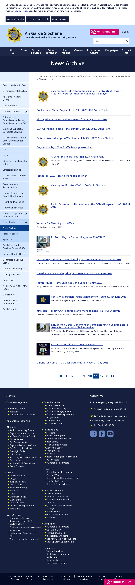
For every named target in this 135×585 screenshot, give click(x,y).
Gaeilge (125, 31)
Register (13, 411)
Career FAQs (52, 475)
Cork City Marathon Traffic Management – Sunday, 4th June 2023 (88, 296)
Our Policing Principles (20, 448)
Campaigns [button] (111, 50)
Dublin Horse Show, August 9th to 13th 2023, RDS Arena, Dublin (73, 110)
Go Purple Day (53, 529)
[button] (26, 111)
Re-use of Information (103, 577)
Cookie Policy (21, 10)
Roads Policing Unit (56, 435)
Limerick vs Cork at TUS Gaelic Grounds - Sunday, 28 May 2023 (72, 362)
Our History (15, 460)
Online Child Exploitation (21, 505)
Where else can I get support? (24, 539)
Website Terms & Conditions (84, 577)
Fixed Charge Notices (56, 444)
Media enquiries (54, 557)
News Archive (46, 79)
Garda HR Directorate (57, 514)
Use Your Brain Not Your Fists (61, 538)
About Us (50, 76)
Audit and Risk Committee (22, 463)
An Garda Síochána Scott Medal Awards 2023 (77, 344)
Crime (10, 472)
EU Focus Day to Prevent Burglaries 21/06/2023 (78, 237)
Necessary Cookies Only (38, 19)
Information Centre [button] (94, 51)
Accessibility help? (107, 32)
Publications (15, 454)
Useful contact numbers (58, 554)
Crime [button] (23, 50)
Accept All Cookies (15, 19)
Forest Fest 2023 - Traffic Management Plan (62, 175)
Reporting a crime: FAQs (21, 521)
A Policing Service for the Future (25, 457)
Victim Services (14, 515)
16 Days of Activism (55, 532)
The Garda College (55, 481)
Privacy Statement (118, 577)
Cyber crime (15, 499)
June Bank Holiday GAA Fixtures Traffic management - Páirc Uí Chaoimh (78, 310)
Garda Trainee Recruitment (59, 472)
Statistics (50, 432)
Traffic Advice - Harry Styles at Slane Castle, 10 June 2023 (70, 282)
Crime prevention (55, 405)
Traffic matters (16, 502)
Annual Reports (54, 511)
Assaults (13, 490)
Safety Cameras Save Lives (59, 438)
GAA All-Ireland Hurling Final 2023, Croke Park (77, 156)
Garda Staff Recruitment (58, 484)
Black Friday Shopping (57, 535)
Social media (52, 560)
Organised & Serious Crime (22, 445)
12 (101, 376)
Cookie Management (17, 402)
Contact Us (49, 548)
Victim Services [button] (36, 51)
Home (39, 76)
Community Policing (56, 408)
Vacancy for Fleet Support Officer (56, 223)
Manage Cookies (59, 19)
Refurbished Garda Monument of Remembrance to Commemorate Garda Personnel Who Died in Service (89, 326)
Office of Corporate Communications (96, 76)
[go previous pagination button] (66, 376)
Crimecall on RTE (54, 420)
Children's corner (54, 423)
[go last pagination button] (113, 376)
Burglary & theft (17, 481)
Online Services (17, 439)
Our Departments (66, 76)
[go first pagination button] (61, 376)
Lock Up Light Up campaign (60, 541)
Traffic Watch (53, 450)
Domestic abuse (17, 475)
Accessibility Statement (66, 577)
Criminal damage (17, 496)
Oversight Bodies (17, 451)
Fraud (12, 493)
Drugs (12, 478)
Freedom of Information (58, 496)
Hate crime (14, 508)
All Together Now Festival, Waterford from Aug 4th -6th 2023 (72, 119)
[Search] (108, 41)
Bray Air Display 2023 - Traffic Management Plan (65, 147)
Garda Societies (17, 466)
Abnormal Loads (54, 447)
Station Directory (54, 551)
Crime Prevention (52, 402)
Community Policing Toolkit (23, 414)
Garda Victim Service (19, 518)
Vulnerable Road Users (57, 462)
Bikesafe (50, 453)
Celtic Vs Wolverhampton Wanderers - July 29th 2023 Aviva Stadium (75, 138)
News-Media (124, 76)
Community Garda (16, 408)
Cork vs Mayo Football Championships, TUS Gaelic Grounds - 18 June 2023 (79, 259)
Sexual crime (15, 484)
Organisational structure (21, 433)
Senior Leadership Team (21, 430)
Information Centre (53, 490)
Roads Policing (51, 429)
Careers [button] (78, 50)
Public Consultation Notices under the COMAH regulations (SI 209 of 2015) (90, 205)
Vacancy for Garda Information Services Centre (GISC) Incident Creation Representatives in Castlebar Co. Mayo (87, 92)
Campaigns (49, 523)
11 (96, 376)
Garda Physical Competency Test (62, 478)
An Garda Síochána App (18, 420)
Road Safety (52, 441)
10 (90, 376)
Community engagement (58, 411)
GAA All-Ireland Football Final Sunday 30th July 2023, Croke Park (73, 128)
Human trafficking (18, 487)
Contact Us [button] (126, 51)
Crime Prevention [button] (51, 51)
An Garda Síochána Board (22, 436)
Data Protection (54, 493)
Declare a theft (16, 523)
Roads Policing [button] (65, 51)
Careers (48, 469)
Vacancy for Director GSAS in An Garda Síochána (78, 185)
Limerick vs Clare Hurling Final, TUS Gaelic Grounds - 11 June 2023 (74, 273)
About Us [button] (12, 51)
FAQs (36, 576)
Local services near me (57, 563)
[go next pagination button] (107, 376)
